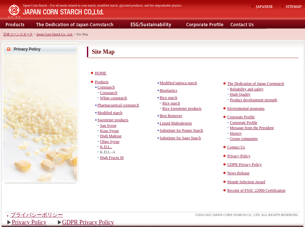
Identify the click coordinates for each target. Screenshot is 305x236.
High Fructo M (112, 157)
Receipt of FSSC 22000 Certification (256, 190)
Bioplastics (168, 90)
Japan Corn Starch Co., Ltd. (54, 34)
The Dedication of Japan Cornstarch (255, 83)
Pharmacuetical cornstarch (118, 105)
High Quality (240, 94)
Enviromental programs (150, 24)
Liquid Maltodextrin (176, 123)
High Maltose (111, 136)
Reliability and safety (247, 89)
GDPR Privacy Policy (88, 222)
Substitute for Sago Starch (180, 138)
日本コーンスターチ (18, 34)
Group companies (244, 138)
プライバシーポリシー (36, 215)
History (236, 133)
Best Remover (171, 115)
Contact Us (236, 147)
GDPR (233, 164)
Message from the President (252, 128)
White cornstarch (113, 98)
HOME (100, 73)
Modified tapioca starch (178, 83)
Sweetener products (112, 120)
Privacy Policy (27, 49)
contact (246, 24)
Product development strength (253, 100)
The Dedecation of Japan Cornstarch (74, 24)
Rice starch (168, 97)
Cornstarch (106, 87)
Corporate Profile (204, 24)
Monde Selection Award (246, 182)
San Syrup (108, 125)
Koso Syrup (109, 130)
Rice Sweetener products (181, 108)
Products (15, 24)
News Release (238, 173)
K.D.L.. (106, 147)
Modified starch (109, 112)
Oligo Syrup (109, 141)
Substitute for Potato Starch (181, 130)
